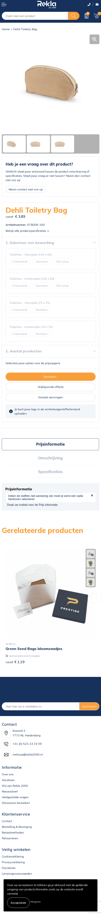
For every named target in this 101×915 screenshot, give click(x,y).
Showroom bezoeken (16, 803)
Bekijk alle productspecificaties (27, 231)
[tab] (50, 444)
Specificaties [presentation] (50, 471)
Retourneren (10, 838)
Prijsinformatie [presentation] (50, 444)
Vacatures (8, 780)
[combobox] (35, 16)
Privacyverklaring (13, 862)
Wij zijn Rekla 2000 (15, 785)
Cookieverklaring (13, 856)
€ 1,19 (15, 662)
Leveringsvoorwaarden (17, 873)
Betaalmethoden (13, 832)
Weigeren (35, 901)
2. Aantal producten (24, 351)
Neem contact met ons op (26, 189)
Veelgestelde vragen (15, 797)
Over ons (8, 774)
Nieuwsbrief (10, 791)
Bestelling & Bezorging (17, 827)
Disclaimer (9, 868)
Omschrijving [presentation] (50, 457)
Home (6, 29)
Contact (7, 821)
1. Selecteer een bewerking (30, 242)
